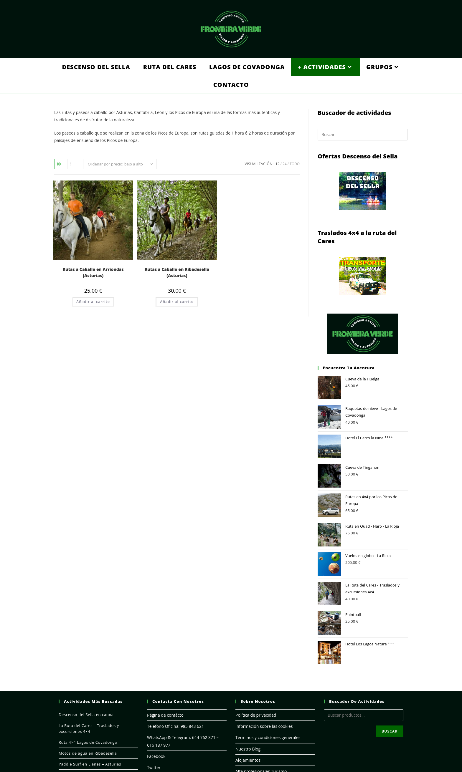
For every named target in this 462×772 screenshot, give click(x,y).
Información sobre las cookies (264, 726)
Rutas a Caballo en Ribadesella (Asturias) (177, 272)
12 (277, 163)
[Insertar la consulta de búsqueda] (363, 134)
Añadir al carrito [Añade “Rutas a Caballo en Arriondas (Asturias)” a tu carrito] (93, 301)
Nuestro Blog (247, 749)
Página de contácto (165, 715)
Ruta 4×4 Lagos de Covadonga (88, 742)
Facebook (156, 756)
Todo (295, 163)
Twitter (154, 767)
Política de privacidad (255, 715)
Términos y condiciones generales (267, 737)
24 (285, 163)
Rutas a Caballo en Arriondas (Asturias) (93, 272)
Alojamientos (247, 760)
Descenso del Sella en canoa (86, 714)
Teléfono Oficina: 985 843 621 (175, 726)
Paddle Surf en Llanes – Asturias (90, 764)
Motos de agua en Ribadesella (88, 753)
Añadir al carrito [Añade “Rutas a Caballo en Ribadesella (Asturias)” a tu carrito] (177, 301)
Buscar (389, 731)
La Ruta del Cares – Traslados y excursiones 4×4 (89, 728)
